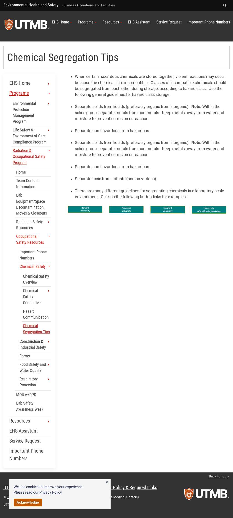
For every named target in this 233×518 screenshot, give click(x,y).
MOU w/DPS (26, 394)
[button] (106, 482)
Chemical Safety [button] (35, 266)
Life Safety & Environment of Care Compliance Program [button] (31, 136)
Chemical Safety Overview (36, 279)
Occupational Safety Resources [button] (33, 239)
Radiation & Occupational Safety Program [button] (31, 156)
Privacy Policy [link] (50, 492)
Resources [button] (112, 22)
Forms (25, 356)
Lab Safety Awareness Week (29, 406)
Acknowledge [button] (28, 502)
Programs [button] (87, 22)
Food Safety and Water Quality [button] (35, 367)
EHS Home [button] (62, 22)
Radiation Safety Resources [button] (33, 225)
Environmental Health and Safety (30, 5)
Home (21, 172)
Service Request (169, 22)
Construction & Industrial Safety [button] (35, 344)
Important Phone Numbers (208, 22)
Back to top (219, 476)
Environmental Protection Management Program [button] (31, 112)
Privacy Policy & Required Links (127, 487)
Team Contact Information (27, 183)
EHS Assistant (139, 22)
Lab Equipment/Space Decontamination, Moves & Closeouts (31, 204)
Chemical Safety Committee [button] (36, 296)
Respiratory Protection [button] (35, 382)
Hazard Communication (36, 314)
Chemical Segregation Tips (36, 328)
